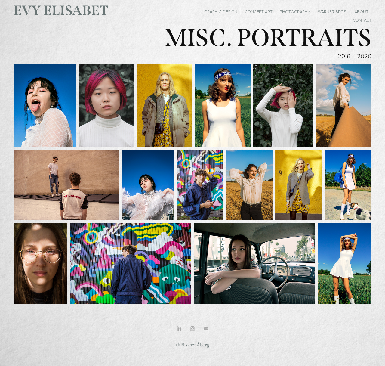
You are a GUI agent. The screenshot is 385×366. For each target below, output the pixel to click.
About (361, 11)
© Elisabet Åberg (192, 345)
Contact (362, 20)
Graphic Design (220, 11)
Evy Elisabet (61, 10)
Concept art (259, 11)
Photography (295, 11)
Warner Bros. (332, 11)
